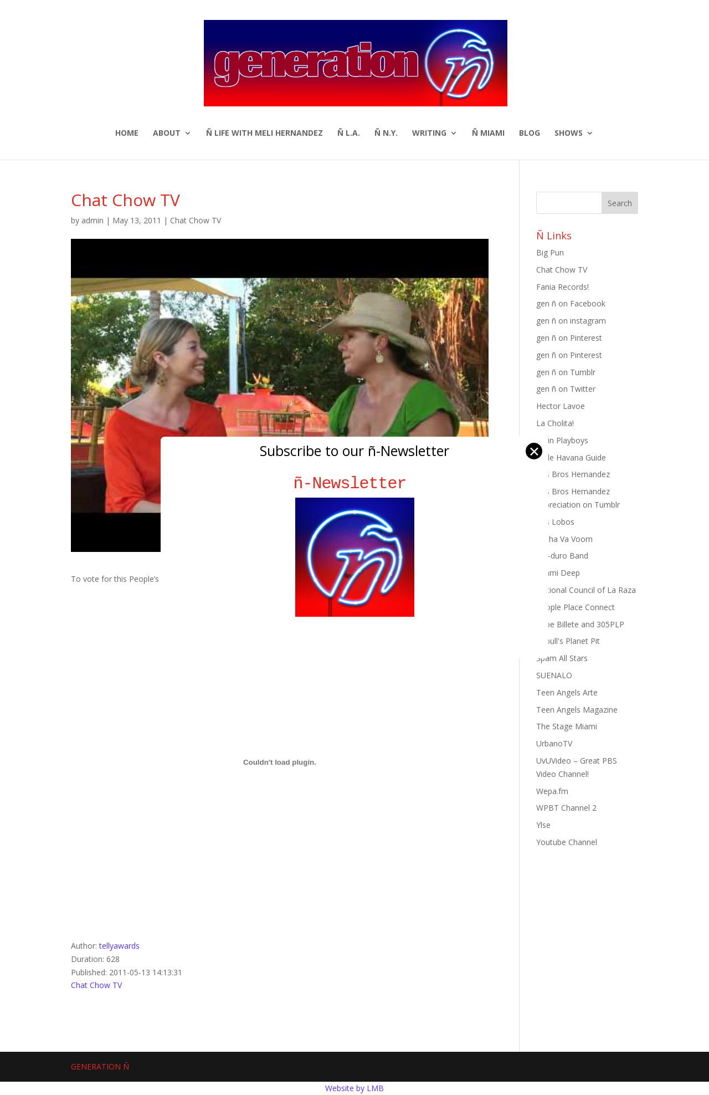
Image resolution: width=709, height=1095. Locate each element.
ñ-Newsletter (355, 483)
